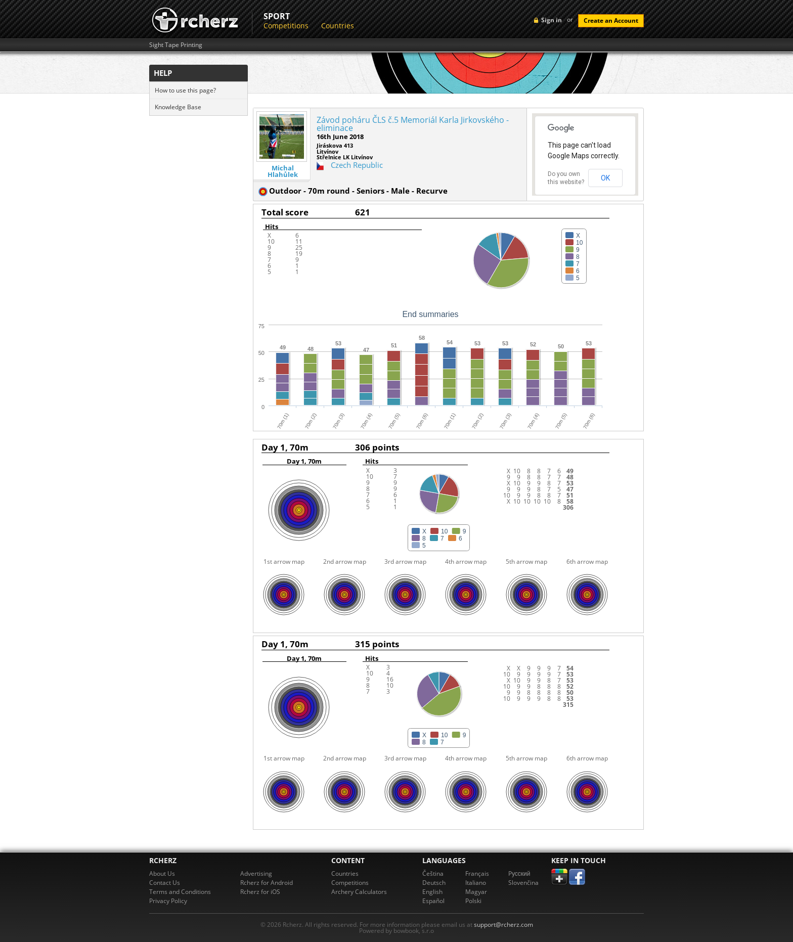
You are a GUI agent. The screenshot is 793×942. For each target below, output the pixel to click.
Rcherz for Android (266, 882)
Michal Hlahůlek (283, 171)
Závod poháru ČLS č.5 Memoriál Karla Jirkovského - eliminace (413, 123)
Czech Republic (357, 165)
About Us (162, 873)
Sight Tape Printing (175, 45)
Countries (337, 25)
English (432, 891)
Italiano (475, 882)
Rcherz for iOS (260, 891)
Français (477, 873)
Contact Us (164, 882)
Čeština (433, 873)
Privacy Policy (168, 900)
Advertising (256, 873)
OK (605, 178)
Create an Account (611, 20)
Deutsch (434, 882)
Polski (473, 900)
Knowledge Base (178, 107)
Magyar (476, 891)
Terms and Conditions (180, 891)
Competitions (286, 25)
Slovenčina (523, 882)
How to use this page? (185, 90)
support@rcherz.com (503, 924)
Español (433, 900)
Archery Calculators (359, 891)
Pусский (519, 873)
